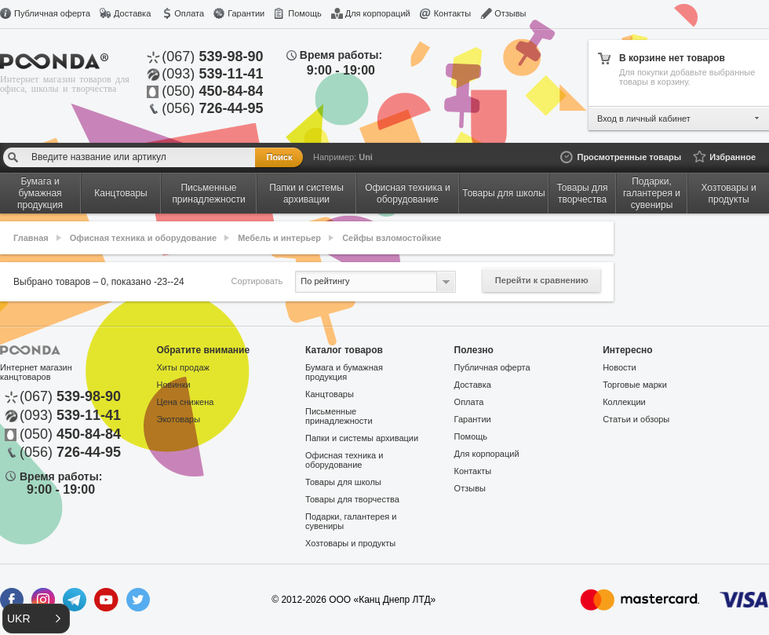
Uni (366, 157)
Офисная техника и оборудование (143, 238)
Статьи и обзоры (636, 419)
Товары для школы (343, 482)
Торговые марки (635, 384)
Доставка (132, 13)
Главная (31, 238)
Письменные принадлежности (338, 416)
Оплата (189, 13)
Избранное (732, 157)
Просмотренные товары (629, 157)
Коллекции (624, 402)
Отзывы (510, 13)
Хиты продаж (183, 367)
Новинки (174, 384)
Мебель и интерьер (279, 238)
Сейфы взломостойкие (391, 238)
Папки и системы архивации (361, 438)
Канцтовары (329, 394)
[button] (36, 618)
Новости (619, 367)
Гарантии (246, 13)
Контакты (453, 13)
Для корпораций (377, 13)
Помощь (305, 13)
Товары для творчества (352, 499)
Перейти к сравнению (542, 280)
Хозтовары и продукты (350, 543)
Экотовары (179, 419)
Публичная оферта (52, 13)
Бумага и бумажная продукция (344, 372)
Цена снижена (185, 402)
